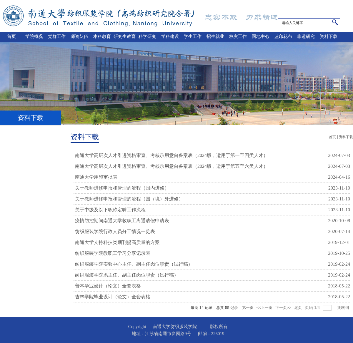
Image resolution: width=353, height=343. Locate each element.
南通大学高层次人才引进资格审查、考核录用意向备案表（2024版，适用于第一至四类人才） (171, 155)
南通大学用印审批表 (96, 177)
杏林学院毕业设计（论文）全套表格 (112, 296)
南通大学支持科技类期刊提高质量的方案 (117, 242)
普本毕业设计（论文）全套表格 (108, 285)
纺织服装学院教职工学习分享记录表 (112, 253)
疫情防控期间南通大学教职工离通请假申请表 (122, 220)
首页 (332, 137)
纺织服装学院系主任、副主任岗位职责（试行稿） (127, 274)
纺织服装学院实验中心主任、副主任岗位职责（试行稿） (134, 264)
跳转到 (343, 307)
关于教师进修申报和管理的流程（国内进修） (122, 187)
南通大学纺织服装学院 (143, 16)
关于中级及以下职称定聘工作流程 (110, 209)
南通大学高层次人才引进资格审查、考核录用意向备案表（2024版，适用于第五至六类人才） (171, 166)
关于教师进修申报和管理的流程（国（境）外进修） (129, 198)
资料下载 (346, 137)
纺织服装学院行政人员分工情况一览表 (115, 231)
